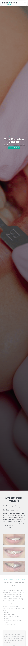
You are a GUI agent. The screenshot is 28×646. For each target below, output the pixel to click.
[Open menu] (24, 3)
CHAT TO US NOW (14, 147)
